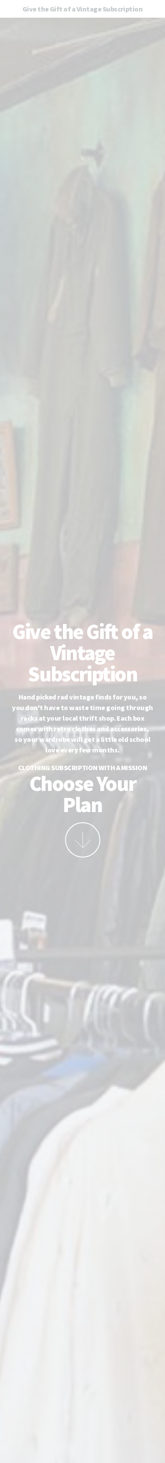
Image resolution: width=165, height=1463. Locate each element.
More (82, 840)
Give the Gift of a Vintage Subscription (82, 8)
